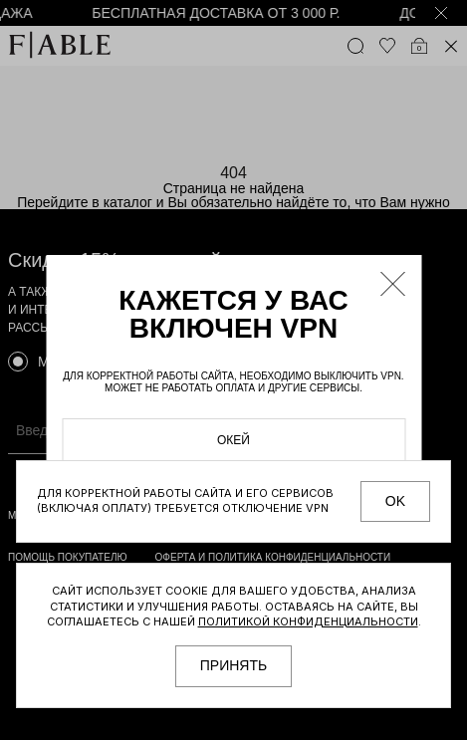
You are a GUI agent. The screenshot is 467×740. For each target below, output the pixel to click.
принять (233, 665)
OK (395, 501)
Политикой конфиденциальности (308, 621)
